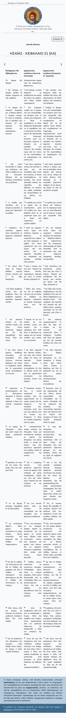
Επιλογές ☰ (57, 39)
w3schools (8, 710)
